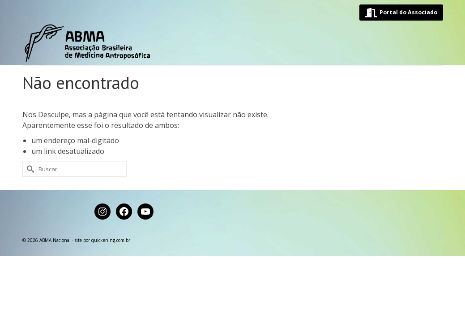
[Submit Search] (29, 224)
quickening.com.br (110, 295)
